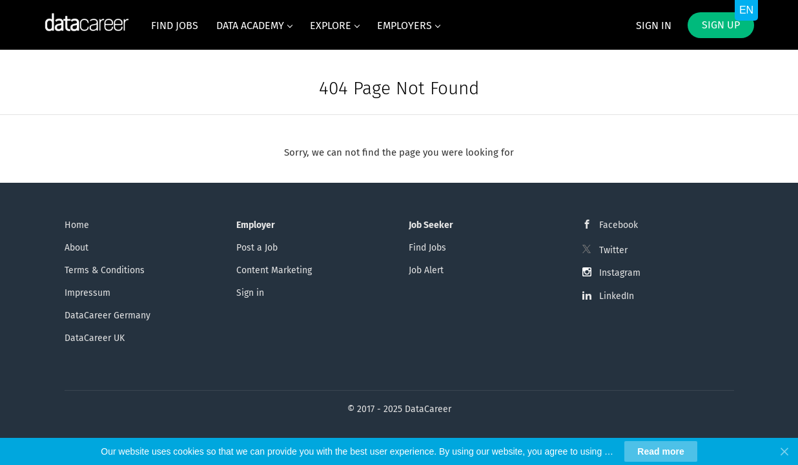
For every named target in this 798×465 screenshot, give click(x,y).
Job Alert (426, 270)
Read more (660, 451)
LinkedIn (616, 296)
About (76, 247)
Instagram (619, 272)
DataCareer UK (95, 338)
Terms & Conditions (105, 270)
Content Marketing (274, 270)
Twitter (613, 250)
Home (77, 225)
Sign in (653, 25)
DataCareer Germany (107, 315)
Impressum (87, 292)
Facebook (618, 225)
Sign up (721, 25)
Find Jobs (427, 247)
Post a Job (257, 247)
